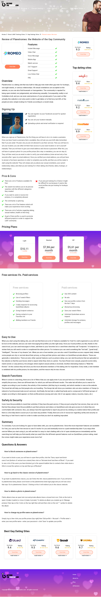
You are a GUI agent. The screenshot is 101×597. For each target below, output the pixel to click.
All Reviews (76, 586)
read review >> (83, 91)
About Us (75, 578)
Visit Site (83, 54)
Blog (74, 582)
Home (74, 574)
